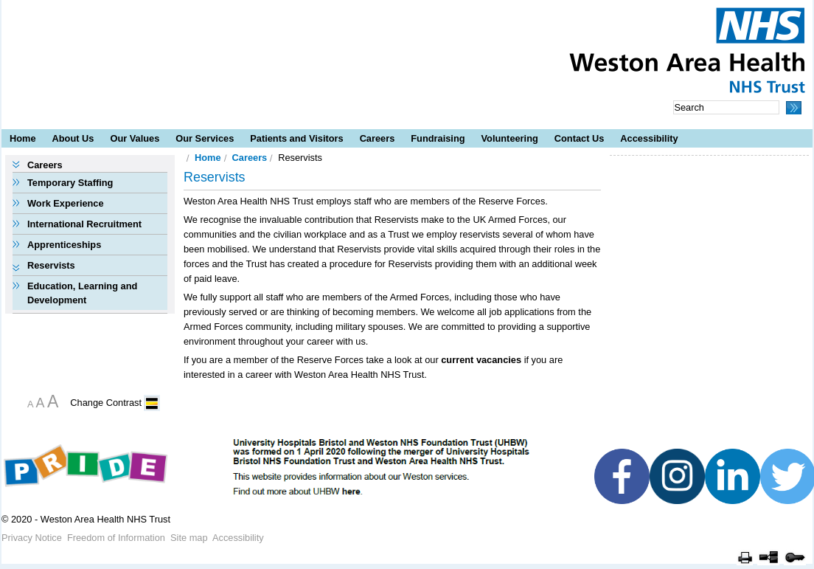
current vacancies (481, 359)
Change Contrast (106, 402)
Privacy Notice (31, 537)
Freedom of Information (116, 537)
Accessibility (649, 138)
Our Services (204, 138)
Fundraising (438, 138)
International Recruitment (84, 224)
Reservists (51, 265)
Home (23, 138)
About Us (73, 138)
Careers (377, 138)
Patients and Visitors (296, 138)
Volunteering (509, 138)
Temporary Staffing (70, 182)
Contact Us (579, 138)
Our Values (134, 138)
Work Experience (65, 203)
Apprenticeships (64, 244)
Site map (189, 537)
